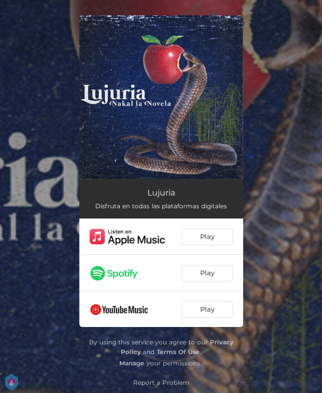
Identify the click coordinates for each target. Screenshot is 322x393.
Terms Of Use (178, 352)
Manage (131, 363)
